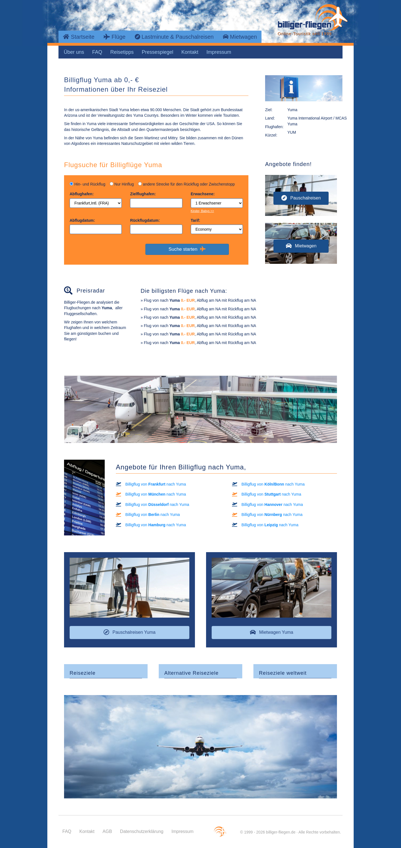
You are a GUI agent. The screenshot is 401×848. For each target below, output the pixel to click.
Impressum (218, 52)
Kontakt (189, 52)
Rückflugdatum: (145, 220)
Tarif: (195, 220)
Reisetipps (122, 52)
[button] (301, 198)
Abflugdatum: (82, 220)
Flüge (115, 37)
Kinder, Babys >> (202, 211)
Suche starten (187, 249)
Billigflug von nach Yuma (155, 484)
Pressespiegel (157, 52)
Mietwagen (240, 37)
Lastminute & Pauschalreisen (174, 37)
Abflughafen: (82, 194)
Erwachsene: (203, 194)
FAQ (97, 52)
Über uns (74, 52)
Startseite (78, 37)
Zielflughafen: (143, 194)
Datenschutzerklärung (141, 831)
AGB (107, 831)
